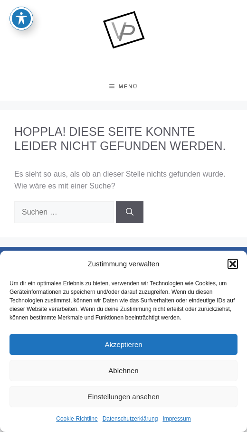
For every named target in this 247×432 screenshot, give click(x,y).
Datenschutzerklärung (130, 418)
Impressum (176, 418)
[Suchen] (129, 212)
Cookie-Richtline (76, 418)
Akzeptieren (123, 344)
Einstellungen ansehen (123, 397)
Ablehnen (123, 370)
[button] (233, 264)
